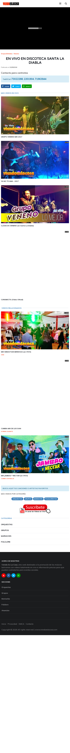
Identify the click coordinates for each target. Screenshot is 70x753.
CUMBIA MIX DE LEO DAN (11, 428)
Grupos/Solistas (6, 54)
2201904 (29, 78)
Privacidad (12, 624)
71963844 (40, 78)
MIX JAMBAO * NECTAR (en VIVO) (14, 476)
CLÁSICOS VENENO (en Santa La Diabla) (17, 226)
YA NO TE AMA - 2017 (10, 181)
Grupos (5, 530)
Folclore (5, 542)
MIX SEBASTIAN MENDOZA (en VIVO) (16, 352)
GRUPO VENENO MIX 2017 (11, 137)
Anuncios (5, 610)
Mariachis (6, 536)
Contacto (29, 624)
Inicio (4, 624)
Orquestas (6, 524)
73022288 (17, 78)
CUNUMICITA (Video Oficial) (12, 300)
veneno (16, 54)
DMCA (21, 624)
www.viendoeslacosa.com (46, 629)
